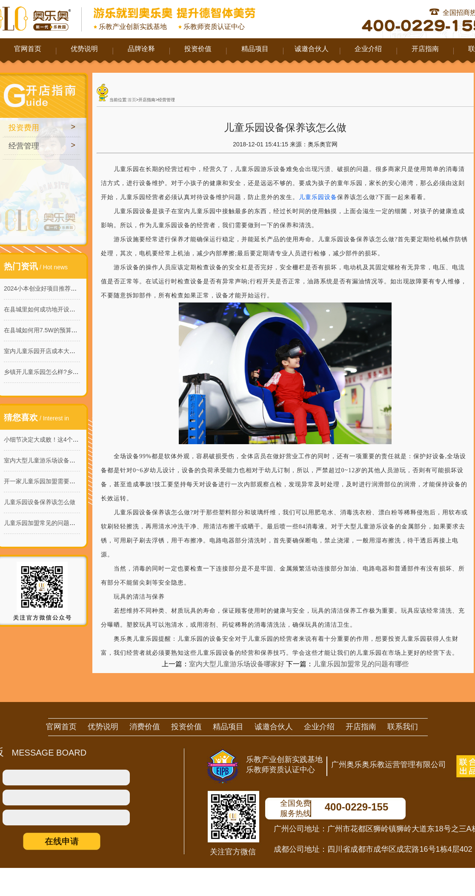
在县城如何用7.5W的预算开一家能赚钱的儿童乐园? (72, 330)
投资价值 (198, 48)
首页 (132, 99)
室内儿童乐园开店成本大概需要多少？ (54, 351)
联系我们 (402, 726)
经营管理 (24, 146)
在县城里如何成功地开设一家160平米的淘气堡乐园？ (74, 309)
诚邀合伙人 (312, 48)
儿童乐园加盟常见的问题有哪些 (45, 522)
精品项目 (255, 48)
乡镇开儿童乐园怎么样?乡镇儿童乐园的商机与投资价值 (77, 371)
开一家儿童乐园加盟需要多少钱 (45, 481)
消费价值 (144, 726)
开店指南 (425, 48)
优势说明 (84, 48)
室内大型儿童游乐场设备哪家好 (45, 460)
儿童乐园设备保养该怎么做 (39, 502)
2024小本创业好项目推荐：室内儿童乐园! (59, 288)
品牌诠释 (141, 48)
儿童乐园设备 (318, 197)
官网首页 (27, 48)
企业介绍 (368, 48)
